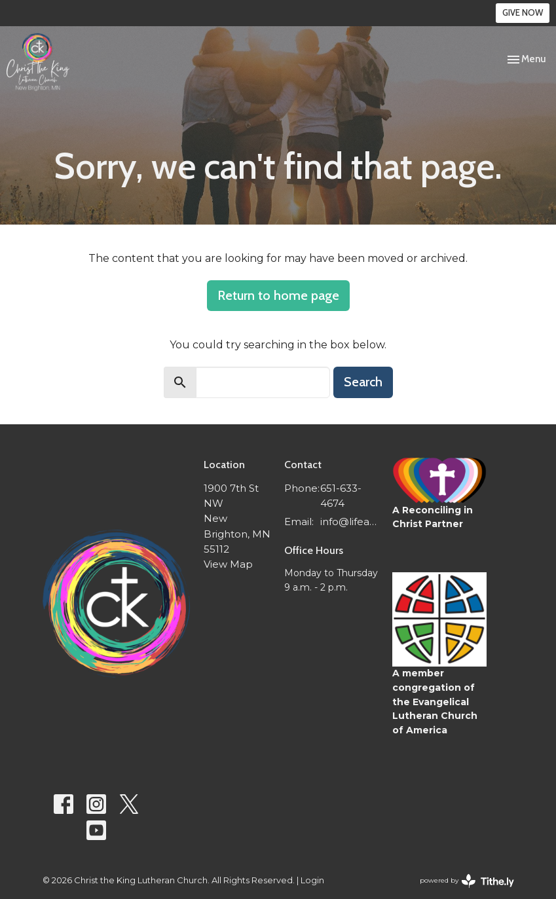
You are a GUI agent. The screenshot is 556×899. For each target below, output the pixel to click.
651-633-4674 (340, 495)
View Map (228, 564)
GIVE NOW (522, 12)
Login (312, 880)
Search (363, 382)
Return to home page (278, 295)
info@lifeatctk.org (349, 521)
